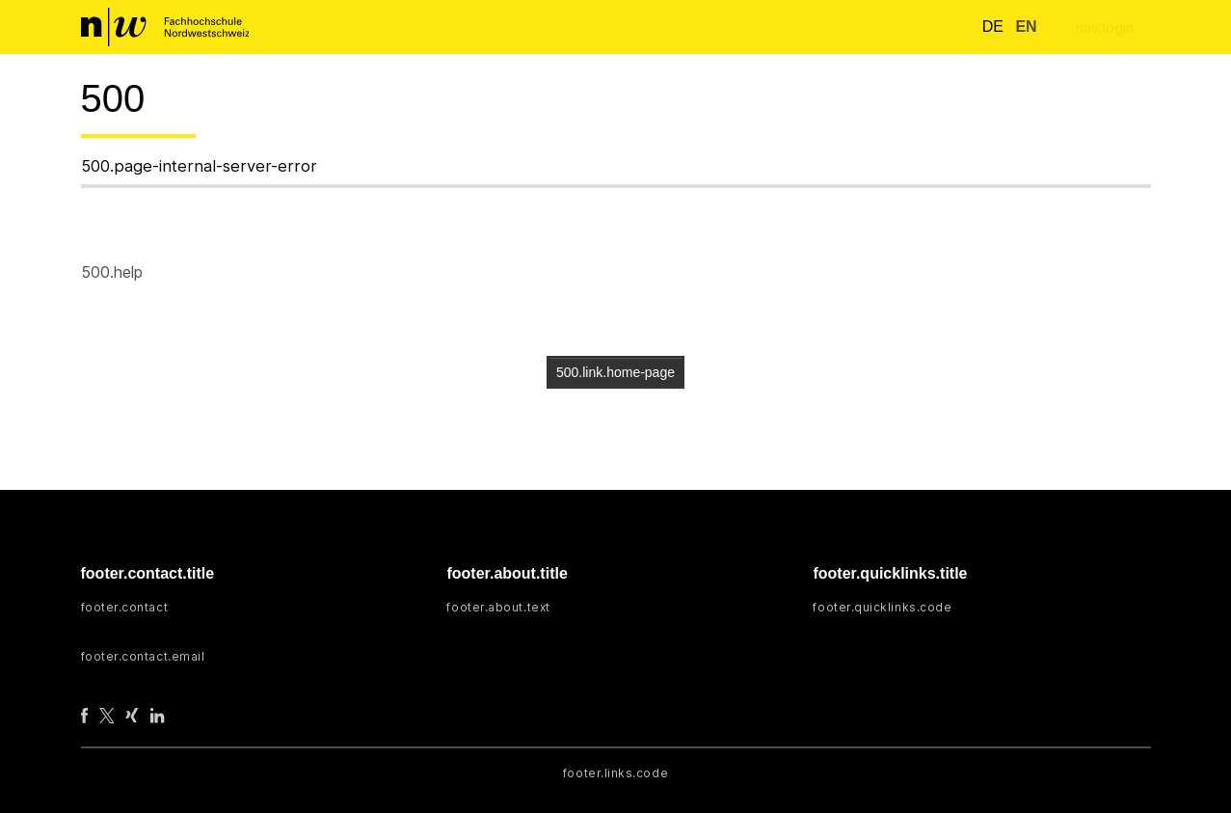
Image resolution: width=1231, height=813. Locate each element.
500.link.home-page (615, 372)
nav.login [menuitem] (1105, 27)
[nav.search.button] (950, 26)
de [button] (987, 27)
